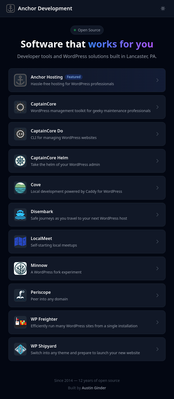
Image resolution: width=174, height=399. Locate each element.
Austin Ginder (94, 387)
